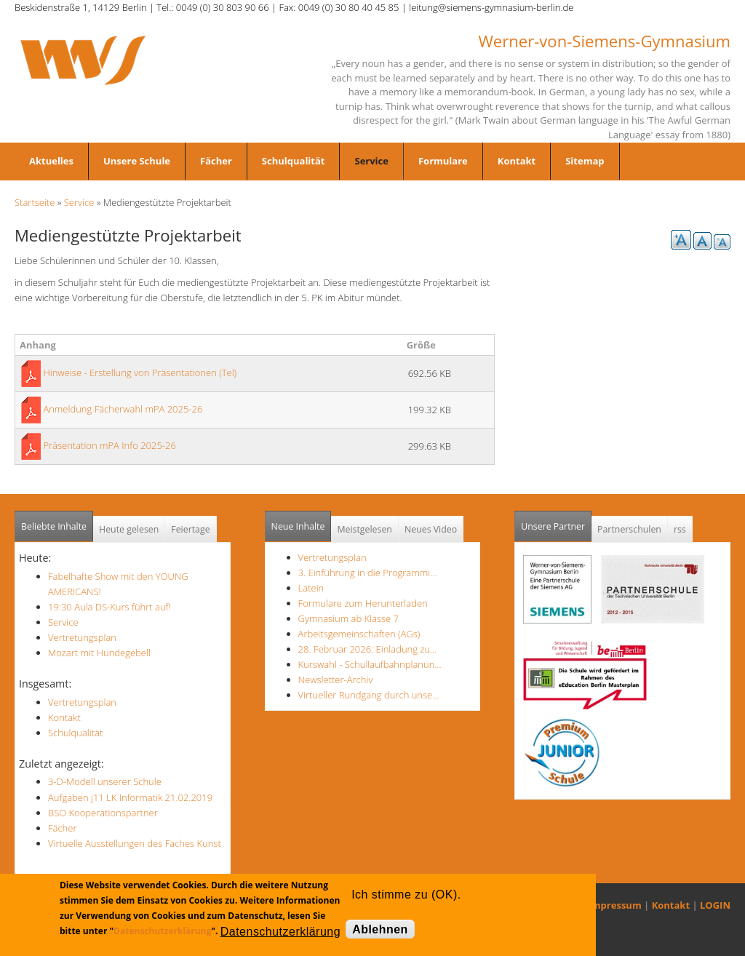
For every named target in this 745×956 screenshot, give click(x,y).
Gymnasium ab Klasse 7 (348, 618)
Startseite (35, 202)
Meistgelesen (364, 529)
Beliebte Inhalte (54, 526)
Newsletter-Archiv (335, 679)
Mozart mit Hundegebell (99, 652)
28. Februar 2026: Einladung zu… (367, 649)
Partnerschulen (629, 529)
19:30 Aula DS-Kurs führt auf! (109, 606)
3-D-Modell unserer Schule (105, 781)
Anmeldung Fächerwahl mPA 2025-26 (122, 408)
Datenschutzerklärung (162, 931)
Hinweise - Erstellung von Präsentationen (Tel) (139, 372)
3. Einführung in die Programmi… (367, 572)
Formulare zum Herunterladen (363, 603)
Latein (311, 587)
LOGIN (715, 905)
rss (680, 529)
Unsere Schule (136, 160)
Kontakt (516, 160)
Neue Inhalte (298, 526)
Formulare (443, 160)
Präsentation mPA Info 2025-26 (109, 445)
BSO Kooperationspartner (103, 812)
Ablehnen (380, 929)
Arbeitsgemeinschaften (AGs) (359, 633)
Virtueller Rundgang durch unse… (368, 694)
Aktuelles (51, 160)
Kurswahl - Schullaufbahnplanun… (370, 664)
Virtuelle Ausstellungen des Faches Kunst (134, 843)
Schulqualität (293, 160)
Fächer (216, 160)
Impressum (615, 905)
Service (371, 160)
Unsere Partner (556, 522)
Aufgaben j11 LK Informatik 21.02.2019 (130, 797)
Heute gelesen (129, 529)
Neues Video (431, 529)
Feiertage (190, 529)
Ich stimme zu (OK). (406, 894)
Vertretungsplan (82, 637)
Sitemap (584, 160)
